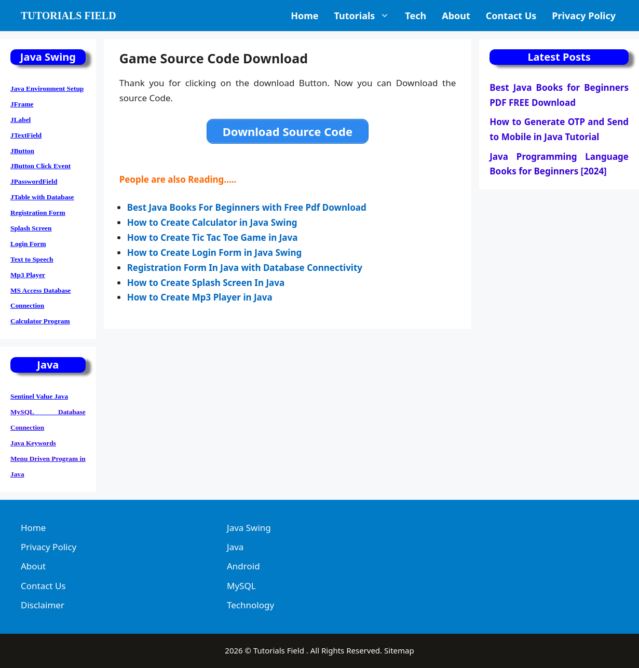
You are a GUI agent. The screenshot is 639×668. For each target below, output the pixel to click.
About (456, 15)
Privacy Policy (584, 15)
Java (235, 547)
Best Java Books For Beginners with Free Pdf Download (248, 207)
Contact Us (511, 15)
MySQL (241, 586)
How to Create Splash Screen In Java (205, 283)
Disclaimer (42, 605)
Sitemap (399, 650)
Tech (415, 15)
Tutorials (365, 15)
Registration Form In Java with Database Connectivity (244, 268)
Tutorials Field (68, 15)
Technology (250, 605)
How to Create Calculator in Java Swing (212, 222)
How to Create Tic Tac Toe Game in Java (213, 237)
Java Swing (249, 528)
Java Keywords (33, 443)
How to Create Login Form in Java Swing (214, 252)
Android (243, 566)
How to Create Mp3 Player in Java (201, 297)
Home (304, 15)
